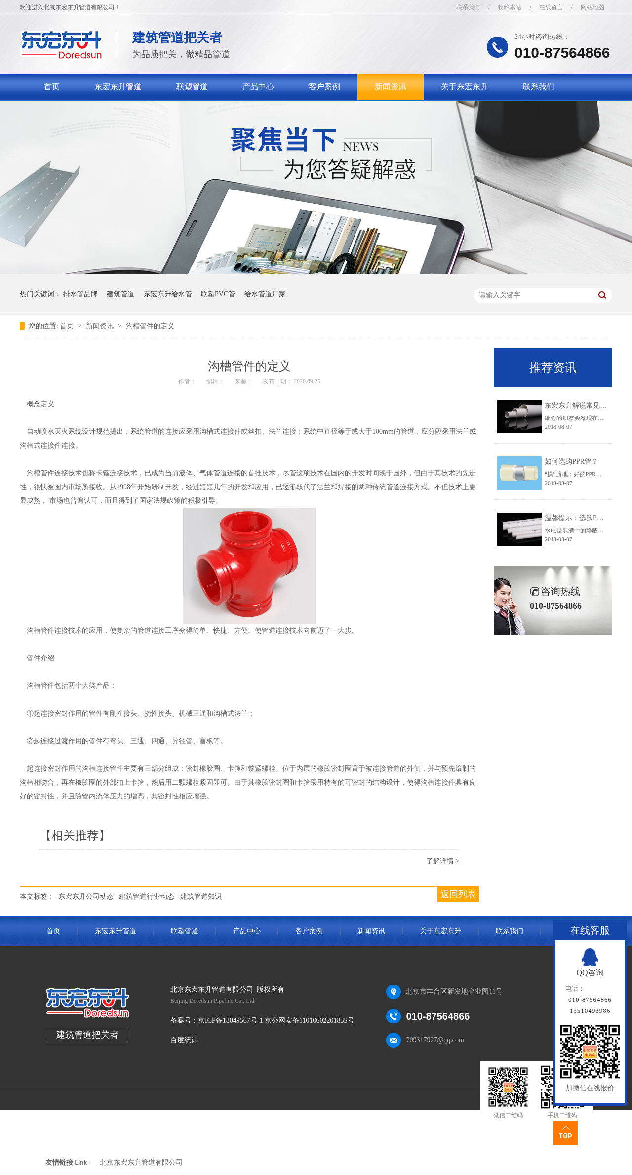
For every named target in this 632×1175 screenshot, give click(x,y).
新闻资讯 (390, 86)
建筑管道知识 (201, 896)
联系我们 (468, 7)
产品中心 (258, 86)
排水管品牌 (80, 294)
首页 (52, 86)
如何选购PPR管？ (571, 461)
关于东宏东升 (464, 86)
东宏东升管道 (118, 86)
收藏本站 (509, 7)
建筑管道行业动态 (146, 896)
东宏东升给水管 (168, 294)
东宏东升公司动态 (86, 896)
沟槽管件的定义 (150, 326)
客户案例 (324, 86)
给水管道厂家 (265, 294)
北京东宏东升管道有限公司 (141, 1162)
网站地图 (592, 7)
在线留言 (551, 7)
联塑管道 (192, 86)
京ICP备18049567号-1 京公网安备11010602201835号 (276, 1020)
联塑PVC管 (218, 294)
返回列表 (458, 894)
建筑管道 (120, 294)
